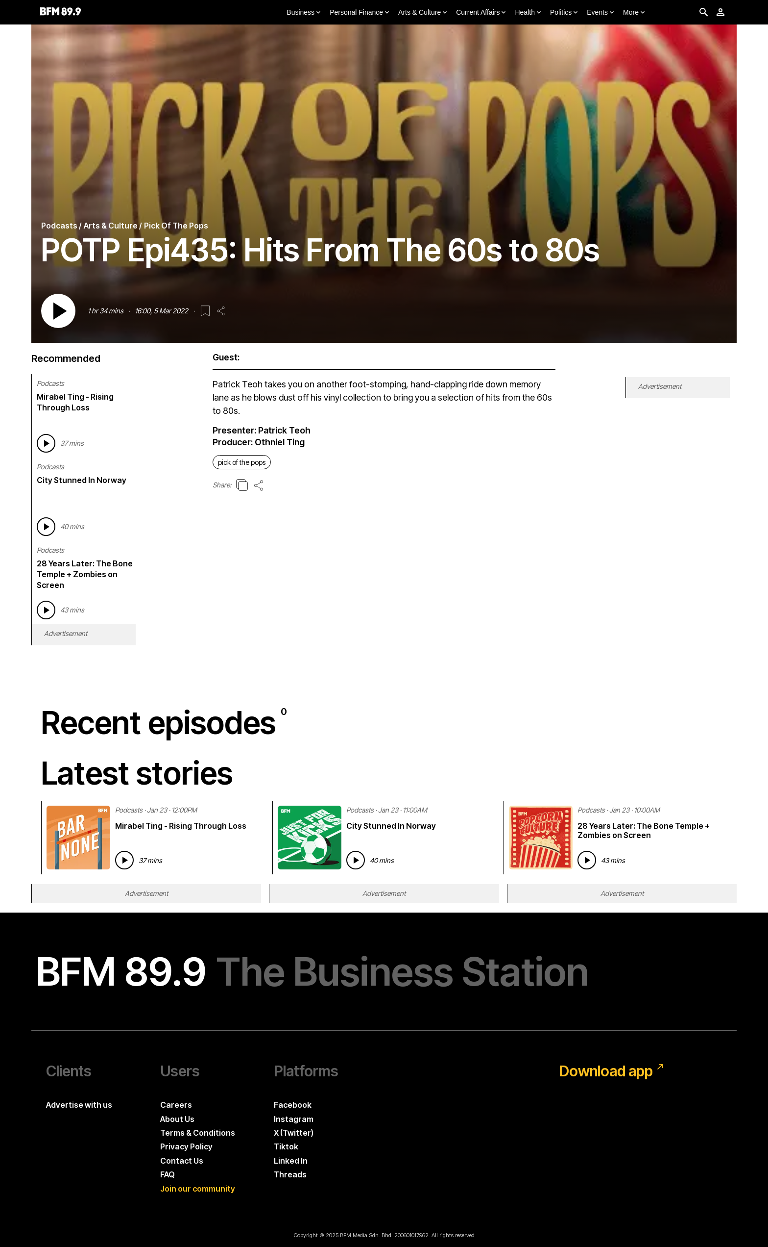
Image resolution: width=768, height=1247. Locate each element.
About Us (177, 1119)
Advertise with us (79, 1105)
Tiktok (286, 1146)
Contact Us (181, 1161)
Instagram (293, 1119)
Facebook (293, 1105)
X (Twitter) (293, 1133)
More (635, 12)
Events (601, 12)
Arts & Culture (423, 12)
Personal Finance (360, 12)
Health (528, 12)
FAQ (167, 1174)
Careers (176, 1105)
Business (304, 12)
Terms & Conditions (197, 1133)
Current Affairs (481, 12)
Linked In (291, 1161)
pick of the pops (241, 462)
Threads (290, 1174)
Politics (564, 12)
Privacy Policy (186, 1146)
